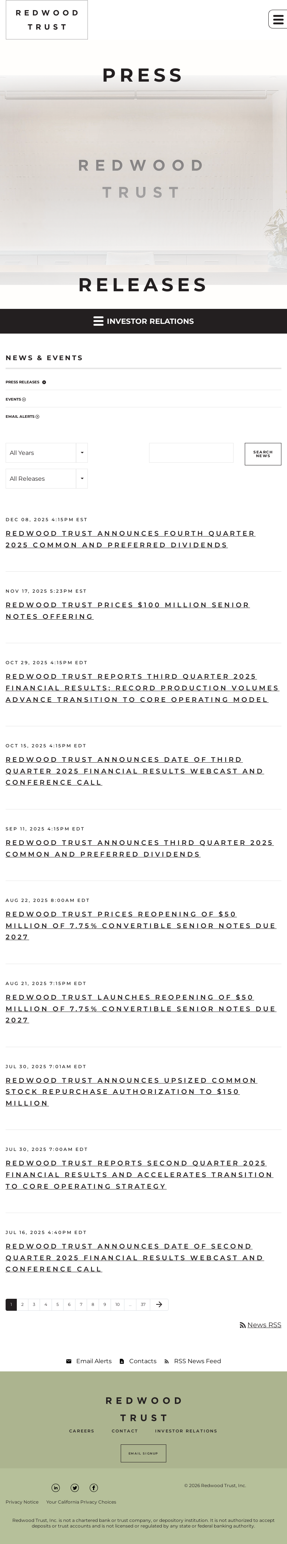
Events (13, 399)
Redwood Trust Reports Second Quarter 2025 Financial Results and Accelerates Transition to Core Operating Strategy (140, 1174)
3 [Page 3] (36, 1306)
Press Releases (22, 382)
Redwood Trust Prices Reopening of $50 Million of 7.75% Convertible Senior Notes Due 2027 (141, 925)
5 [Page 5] (60, 1306)
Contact (125, 1431)
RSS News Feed (197, 1361)
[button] (277, 19)
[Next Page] (159, 1305)
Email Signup (143, 1453)
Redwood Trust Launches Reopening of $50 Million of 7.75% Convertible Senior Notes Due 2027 (141, 1008)
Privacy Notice (22, 1502)
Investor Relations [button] (143, 321)
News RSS (259, 1325)
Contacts (143, 1361)
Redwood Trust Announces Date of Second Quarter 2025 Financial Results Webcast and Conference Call (135, 1257)
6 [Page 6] (71, 1306)
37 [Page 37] (145, 1306)
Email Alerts (20, 416)
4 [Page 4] (48, 1306)
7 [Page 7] (83, 1306)
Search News (263, 454)
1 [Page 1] (13, 1306)
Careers (82, 1431)
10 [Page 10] (119, 1306)
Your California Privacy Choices (81, 1502)
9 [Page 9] (107, 1306)
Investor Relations (186, 1431)
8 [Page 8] (95, 1306)
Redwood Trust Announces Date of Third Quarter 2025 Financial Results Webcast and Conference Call (135, 771)
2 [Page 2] (24, 1306)
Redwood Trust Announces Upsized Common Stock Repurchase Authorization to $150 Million (131, 1091)
